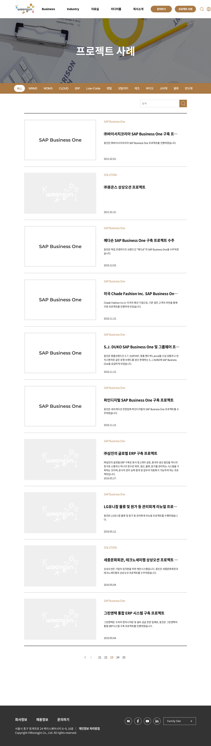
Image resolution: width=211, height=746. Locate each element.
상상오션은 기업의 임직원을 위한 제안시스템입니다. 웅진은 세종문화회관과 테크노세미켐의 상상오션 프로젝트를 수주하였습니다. (141, 571)
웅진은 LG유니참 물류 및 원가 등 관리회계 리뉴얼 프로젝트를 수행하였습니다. (141, 517)
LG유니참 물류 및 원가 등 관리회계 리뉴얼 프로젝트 (141, 506)
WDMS (48, 88)
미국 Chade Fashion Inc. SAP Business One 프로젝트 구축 (141, 293)
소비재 (163, 88)
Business (48, 9)
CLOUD (63, 88)
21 (99, 657)
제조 (136, 88)
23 (111, 657)
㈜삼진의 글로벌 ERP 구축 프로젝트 (130, 453)
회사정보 (21, 719)
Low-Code (93, 88)
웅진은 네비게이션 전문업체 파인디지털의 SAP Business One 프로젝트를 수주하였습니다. (141, 411)
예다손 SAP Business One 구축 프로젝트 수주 (139, 240)
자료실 (95, 9)
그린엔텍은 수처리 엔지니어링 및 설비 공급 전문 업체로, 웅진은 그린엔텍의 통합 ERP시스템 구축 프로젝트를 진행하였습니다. (141, 624)
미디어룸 (116, 9)
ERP (77, 88)
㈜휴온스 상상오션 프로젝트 (124, 187)
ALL (19, 88)
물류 (176, 88)
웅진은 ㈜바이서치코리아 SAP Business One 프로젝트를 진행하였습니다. (140, 143)
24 (117, 657)
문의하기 (63, 719)
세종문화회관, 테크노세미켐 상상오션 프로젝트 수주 (141, 559)
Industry (73, 9)
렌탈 (109, 88)
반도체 (188, 88)
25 (123, 657)
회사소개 (138, 9)
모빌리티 (123, 88)
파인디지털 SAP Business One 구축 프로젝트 (139, 400)
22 (105, 657)
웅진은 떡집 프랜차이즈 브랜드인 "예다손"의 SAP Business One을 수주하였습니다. (141, 251)
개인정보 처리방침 (89, 728)
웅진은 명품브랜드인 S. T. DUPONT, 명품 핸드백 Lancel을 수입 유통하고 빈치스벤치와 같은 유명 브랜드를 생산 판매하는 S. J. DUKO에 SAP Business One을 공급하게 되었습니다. (141, 359)
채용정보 (42, 719)
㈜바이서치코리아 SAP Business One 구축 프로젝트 (141, 133)
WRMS (32, 88)
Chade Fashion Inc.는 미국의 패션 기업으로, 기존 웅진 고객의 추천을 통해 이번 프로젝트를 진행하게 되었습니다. (140, 304)
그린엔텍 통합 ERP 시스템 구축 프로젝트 (134, 613)
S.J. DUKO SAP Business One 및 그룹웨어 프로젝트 (141, 346)
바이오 (149, 88)
